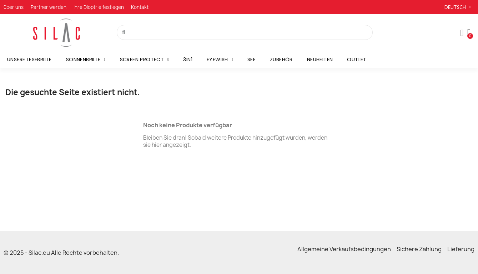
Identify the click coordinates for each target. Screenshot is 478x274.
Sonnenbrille (86, 59)
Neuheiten (320, 59)
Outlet (356, 59)
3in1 (187, 59)
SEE (251, 59)
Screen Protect (144, 59)
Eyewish (220, 59)
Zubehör (281, 59)
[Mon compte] (462, 33)
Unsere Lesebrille (29, 59)
